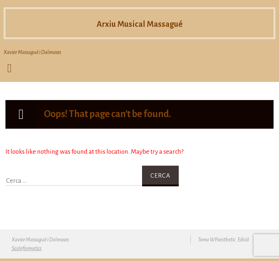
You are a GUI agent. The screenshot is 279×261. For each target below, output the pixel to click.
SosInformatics (26, 248)
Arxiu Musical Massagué (139, 23)
